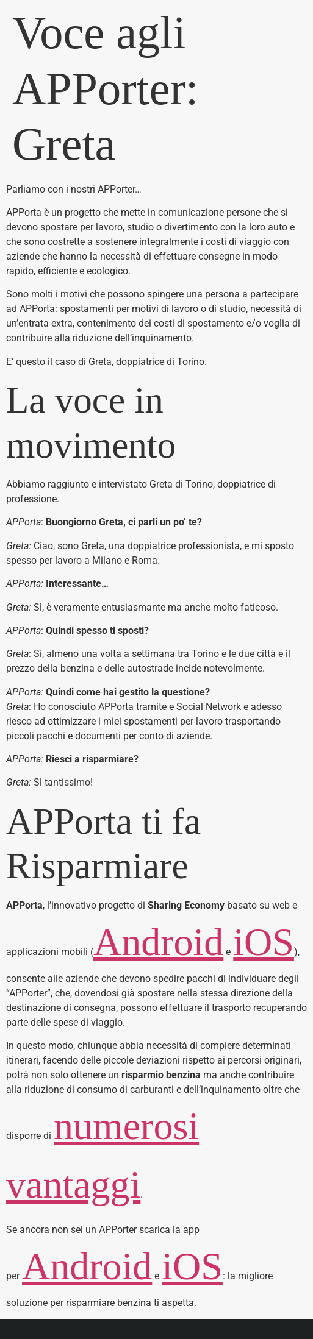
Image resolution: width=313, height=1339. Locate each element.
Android (158, 942)
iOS (263, 942)
